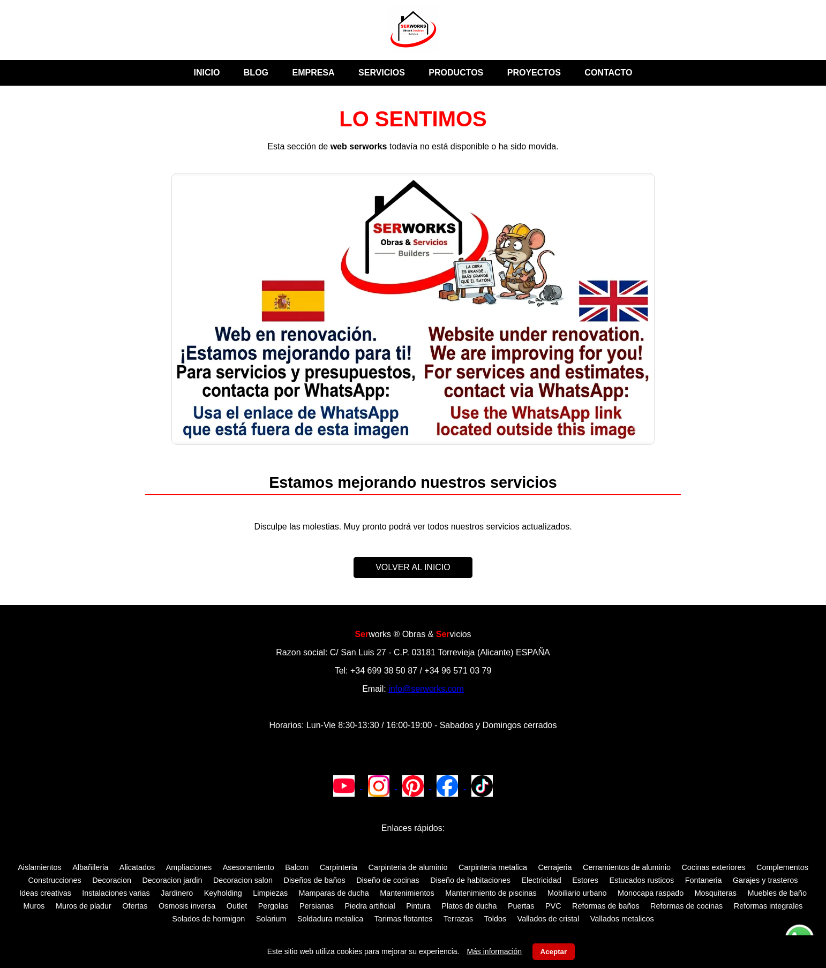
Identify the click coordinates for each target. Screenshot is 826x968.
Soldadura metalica (330, 918)
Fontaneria (703, 880)
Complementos (782, 867)
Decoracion (111, 880)
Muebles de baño (776, 893)
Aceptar (553, 952)
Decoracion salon (243, 880)
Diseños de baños (315, 880)
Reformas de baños (606, 906)
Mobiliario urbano (576, 893)
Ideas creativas (45, 893)
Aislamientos (40, 867)
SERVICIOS (381, 72)
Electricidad (541, 880)
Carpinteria (338, 867)
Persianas (316, 906)
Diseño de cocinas (387, 880)
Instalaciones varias (115, 893)
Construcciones (54, 880)
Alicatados (137, 867)
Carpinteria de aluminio (408, 867)
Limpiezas (270, 893)
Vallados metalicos (622, 918)
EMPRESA (313, 72)
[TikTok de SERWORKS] (482, 785)
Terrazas (458, 918)
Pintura (418, 906)
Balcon (297, 867)
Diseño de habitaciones (470, 880)
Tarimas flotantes (403, 918)
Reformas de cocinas (686, 906)
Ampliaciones (189, 867)
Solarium (271, 918)
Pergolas (273, 906)
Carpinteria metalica (493, 867)
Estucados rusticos (641, 880)
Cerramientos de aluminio (627, 867)
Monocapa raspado (651, 893)
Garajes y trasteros (765, 880)
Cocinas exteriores (713, 867)
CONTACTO (608, 72)
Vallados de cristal (548, 918)
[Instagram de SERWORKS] (380, 785)
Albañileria (90, 867)
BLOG (256, 72)
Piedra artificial (369, 906)
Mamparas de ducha (334, 893)
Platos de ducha (469, 906)
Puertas (521, 906)
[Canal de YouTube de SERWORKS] (345, 785)
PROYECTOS (534, 72)
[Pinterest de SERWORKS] (414, 785)
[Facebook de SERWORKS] (448, 785)
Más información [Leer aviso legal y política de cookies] (494, 951)
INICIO (206, 72)
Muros (33, 906)
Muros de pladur (83, 906)
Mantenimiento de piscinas (490, 893)
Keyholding (223, 893)
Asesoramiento (248, 867)
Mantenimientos (407, 893)
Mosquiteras (716, 893)
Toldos (495, 918)
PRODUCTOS (456, 72)
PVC (553, 906)
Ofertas (134, 906)
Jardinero (177, 893)
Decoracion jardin (172, 880)
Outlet (237, 906)
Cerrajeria (555, 867)
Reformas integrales (768, 906)
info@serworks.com (426, 688)
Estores (585, 880)
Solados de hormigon (208, 918)
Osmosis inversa (187, 906)
